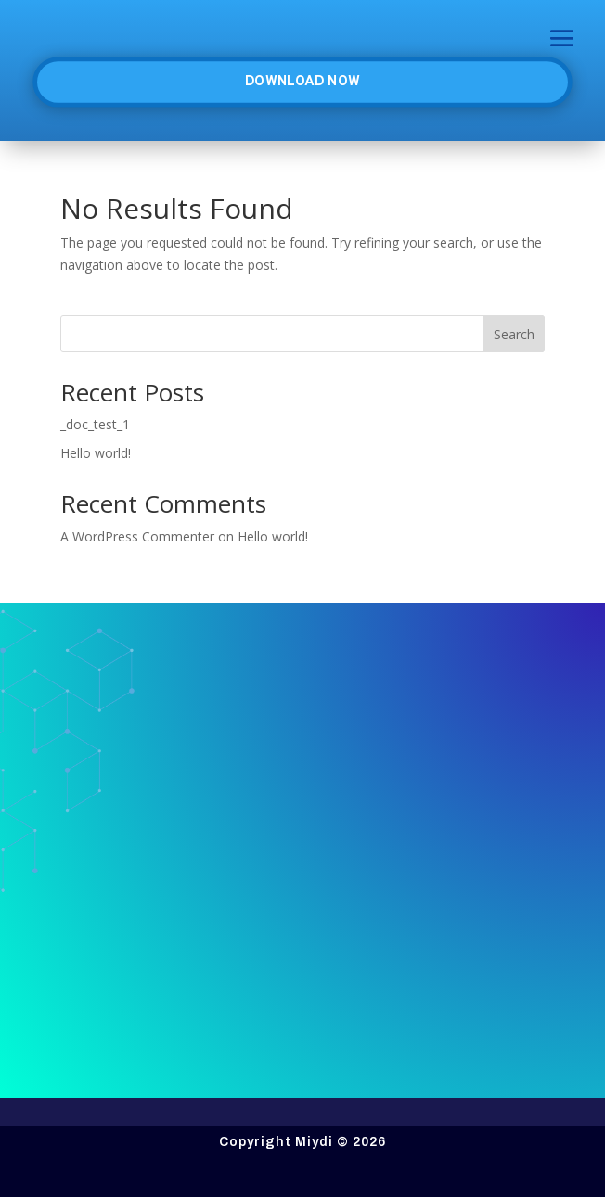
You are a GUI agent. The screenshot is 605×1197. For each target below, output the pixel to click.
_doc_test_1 (95, 424)
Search (514, 334)
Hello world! (95, 453)
